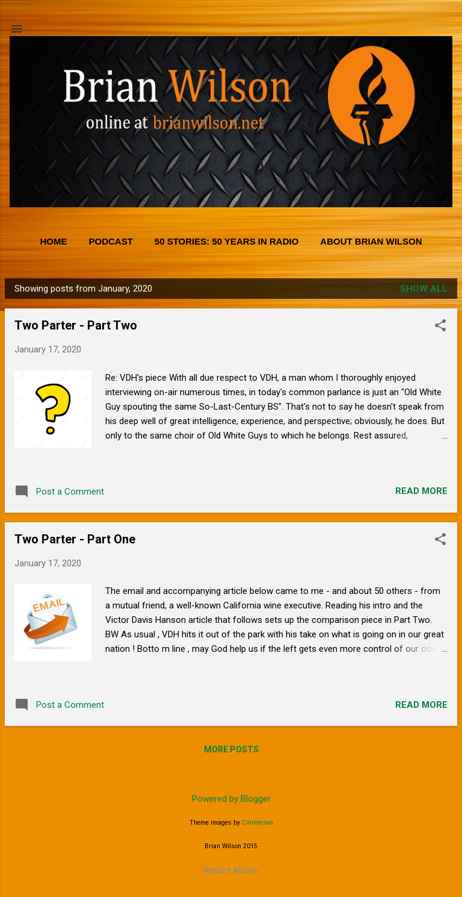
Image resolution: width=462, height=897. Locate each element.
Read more (421, 491)
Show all (424, 288)
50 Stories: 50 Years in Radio (227, 241)
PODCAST (110, 241)
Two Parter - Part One (74, 539)
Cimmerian (257, 823)
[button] (440, 326)
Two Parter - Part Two (75, 325)
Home (53, 241)
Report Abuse (231, 870)
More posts (231, 749)
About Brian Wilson (371, 241)
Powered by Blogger (231, 798)
